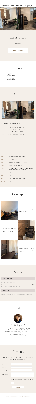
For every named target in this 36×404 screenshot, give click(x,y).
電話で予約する (18, 43)
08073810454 (14, 159)
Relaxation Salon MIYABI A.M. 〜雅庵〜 (16, 6)
